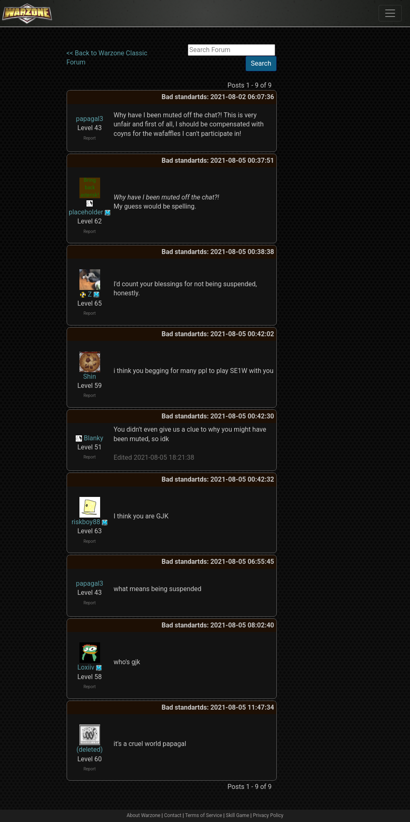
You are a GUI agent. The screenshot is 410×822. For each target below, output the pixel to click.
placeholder (86, 212)
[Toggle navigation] (390, 13)
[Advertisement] (311, 168)
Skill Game (237, 815)
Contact (173, 815)
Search (261, 63)
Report (90, 138)
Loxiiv (85, 667)
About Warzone (144, 815)
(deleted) (90, 749)
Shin (89, 376)
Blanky (93, 438)
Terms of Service (203, 815)
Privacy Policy (268, 815)
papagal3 (89, 119)
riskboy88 (86, 522)
